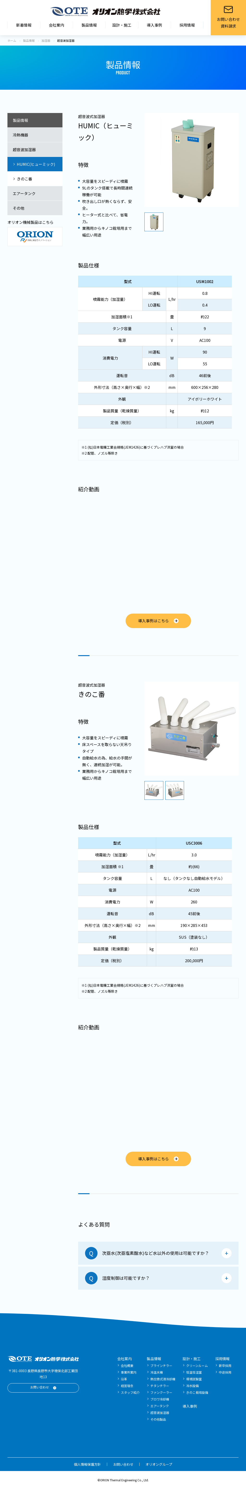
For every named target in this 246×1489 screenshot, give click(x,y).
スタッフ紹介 (130, 1392)
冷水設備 (192, 1385)
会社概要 (127, 1365)
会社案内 (56, 25)
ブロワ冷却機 (159, 1399)
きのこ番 (24, 179)
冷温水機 (156, 1372)
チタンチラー (159, 1385)
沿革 (124, 1379)
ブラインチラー (161, 1365)
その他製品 (158, 1419)
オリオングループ (159, 1464)
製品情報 (89, 25)
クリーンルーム (197, 1365)
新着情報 (23, 25)
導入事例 (154, 25)
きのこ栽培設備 (197, 1392)
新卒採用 (225, 1365)
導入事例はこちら (153, 620)
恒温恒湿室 (194, 1372)
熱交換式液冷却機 (162, 1379)
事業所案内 (128, 1372)
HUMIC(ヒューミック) (36, 164)
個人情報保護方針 (87, 1464)
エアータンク (24, 193)
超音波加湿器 (24, 149)
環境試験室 (194, 1379)
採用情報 (187, 25)
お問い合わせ (39, 1387)
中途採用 (225, 1372)
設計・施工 (121, 25)
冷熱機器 (20, 135)
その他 (18, 208)
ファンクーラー (161, 1392)
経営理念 (127, 1385)
